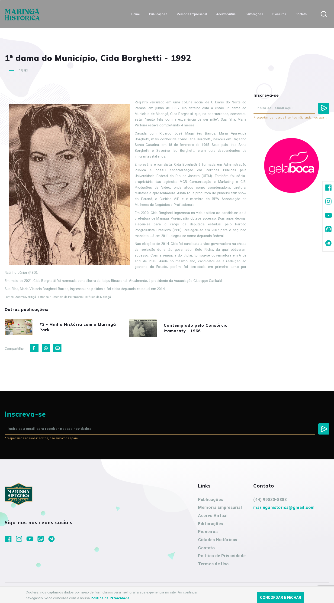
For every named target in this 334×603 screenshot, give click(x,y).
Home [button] (135, 14)
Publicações (210, 499)
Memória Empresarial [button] (192, 14)
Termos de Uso (213, 563)
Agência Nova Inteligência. (145, 593)
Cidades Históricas (217, 539)
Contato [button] (301, 14)
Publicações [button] (158, 14)
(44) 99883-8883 (270, 499)
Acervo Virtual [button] (226, 14)
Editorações (210, 523)
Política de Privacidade (222, 555)
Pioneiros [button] (279, 14)
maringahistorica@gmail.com (284, 507)
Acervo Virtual (213, 515)
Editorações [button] (254, 14)
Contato (206, 547)
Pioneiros (208, 531)
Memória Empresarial (220, 507)
